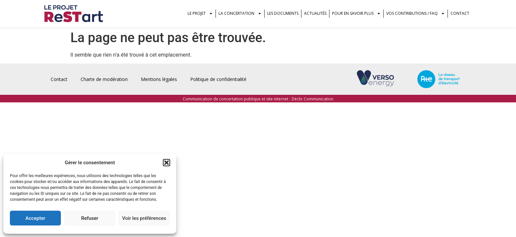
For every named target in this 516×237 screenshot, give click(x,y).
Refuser (89, 218)
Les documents (282, 13)
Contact (460, 13)
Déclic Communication (312, 99)
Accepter (35, 218)
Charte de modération (104, 79)
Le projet (200, 13)
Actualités (315, 13)
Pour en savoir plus (356, 13)
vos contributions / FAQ (415, 13)
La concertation (240, 13)
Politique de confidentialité (218, 79)
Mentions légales (159, 79)
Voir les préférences (144, 218)
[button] (166, 162)
